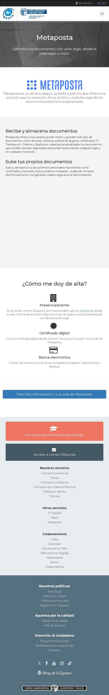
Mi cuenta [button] (84, 3)
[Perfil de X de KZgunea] (40, 663)
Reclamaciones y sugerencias (55, 645)
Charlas (54, 477)
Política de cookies (54, 596)
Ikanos (54, 562)
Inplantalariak (54, 557)
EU (104, 3)
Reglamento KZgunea (54, 605)
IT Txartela (54, 513)
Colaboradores (55, 567)
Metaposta (54, 522)
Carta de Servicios (54, 625)
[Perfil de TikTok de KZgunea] (69, 663)
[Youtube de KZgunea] (55, 663)
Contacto (55, 650)
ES (99, 3)
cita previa (86, 310)
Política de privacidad (54, 600)
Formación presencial (54, 473)
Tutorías (55, 496)
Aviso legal (54, 591)
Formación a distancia (54, 482)
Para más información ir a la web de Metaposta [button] (54, 394)
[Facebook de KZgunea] (47, 663)
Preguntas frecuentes (54, 641)
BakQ (54, 517)
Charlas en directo (54, 491)
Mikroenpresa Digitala (54, 553)
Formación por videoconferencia (54, 487)
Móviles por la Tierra (54, 548)
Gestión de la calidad (54, 620)
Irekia (54, 539)
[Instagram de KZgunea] (63, 663)
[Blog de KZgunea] (54, 672)
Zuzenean (54, 544)
